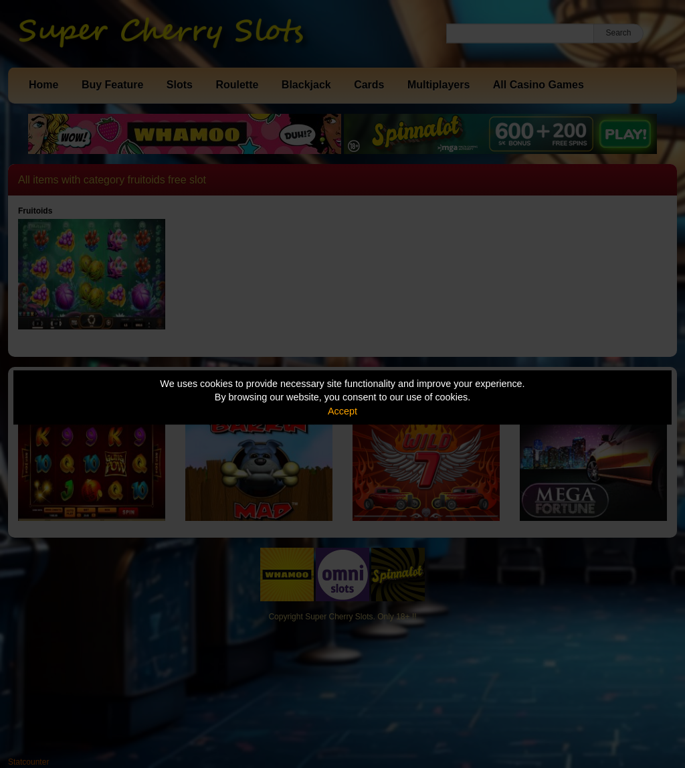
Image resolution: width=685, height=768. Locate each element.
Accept (342, 411)
